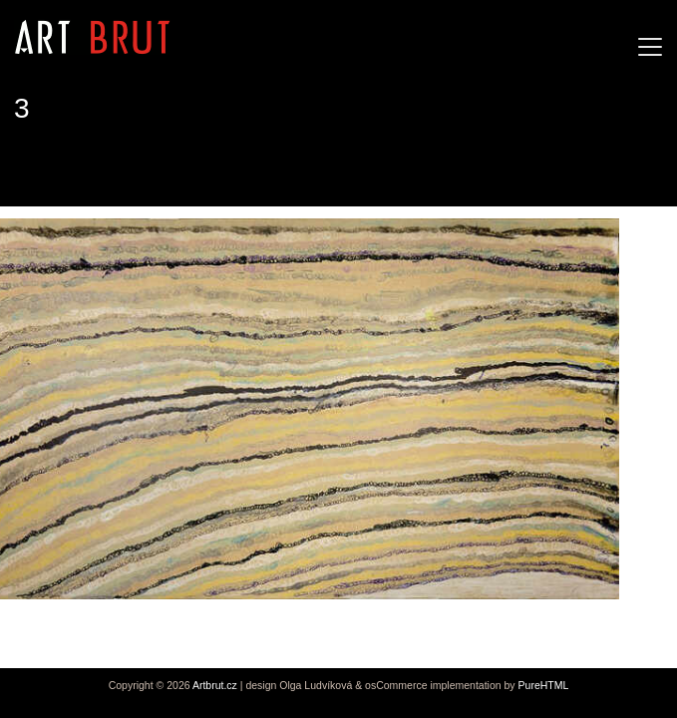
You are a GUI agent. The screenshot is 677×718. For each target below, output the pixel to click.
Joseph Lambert (82, 169)
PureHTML (543, 685)
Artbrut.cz (214, 685)
